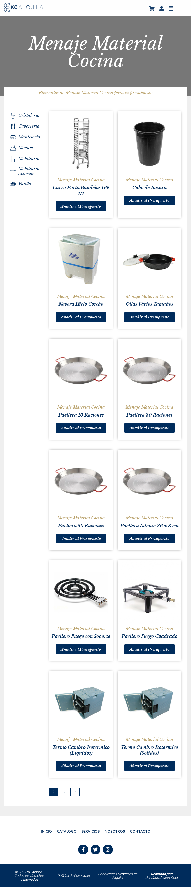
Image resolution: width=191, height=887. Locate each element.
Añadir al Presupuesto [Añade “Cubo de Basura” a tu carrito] (149, 200)
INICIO (46, 831)
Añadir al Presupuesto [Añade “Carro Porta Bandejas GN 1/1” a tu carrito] (81, 206)
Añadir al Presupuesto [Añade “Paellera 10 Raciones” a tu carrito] (81, 428)
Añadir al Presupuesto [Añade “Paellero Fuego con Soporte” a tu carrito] (81, 649)
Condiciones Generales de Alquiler (117, 876)
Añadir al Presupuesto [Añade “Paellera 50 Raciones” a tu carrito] (81, 538)
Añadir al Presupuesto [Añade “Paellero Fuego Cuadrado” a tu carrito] (149, 649)
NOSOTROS (115, 831)
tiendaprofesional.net (161, 876)
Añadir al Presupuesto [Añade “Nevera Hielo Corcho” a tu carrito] (81, 317)
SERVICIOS (91, 831)
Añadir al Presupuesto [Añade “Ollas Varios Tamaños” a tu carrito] (149, 317)
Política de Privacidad (73, 875)
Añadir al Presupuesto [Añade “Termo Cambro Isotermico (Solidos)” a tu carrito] (149, 765)
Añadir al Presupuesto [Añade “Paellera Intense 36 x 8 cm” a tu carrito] (149, 538)
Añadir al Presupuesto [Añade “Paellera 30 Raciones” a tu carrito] (149, 428)
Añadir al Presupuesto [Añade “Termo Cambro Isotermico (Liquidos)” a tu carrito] (81, 765)
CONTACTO (140, 831)
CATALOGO (67, 831)
